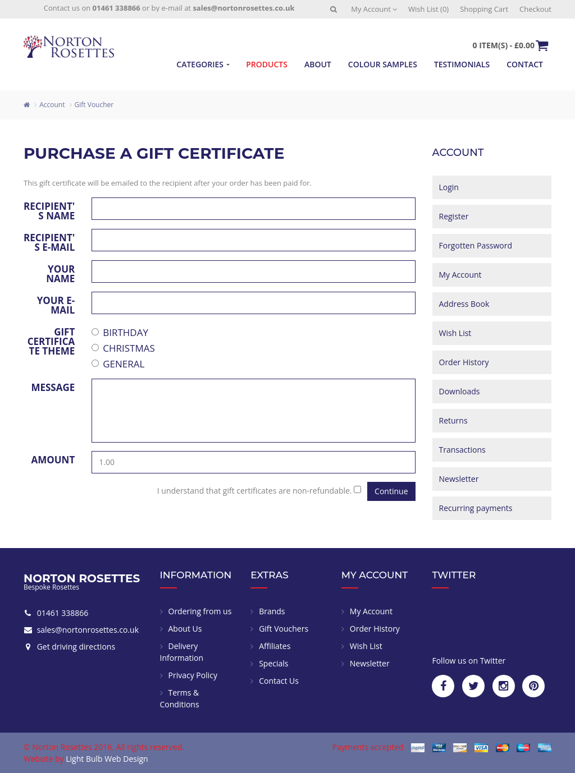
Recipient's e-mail (49, 241)
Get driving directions (75, 646)
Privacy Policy (192, 675)
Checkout (535, 9)
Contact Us (279, 680)
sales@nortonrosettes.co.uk (243, 8)
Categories (199, 64)
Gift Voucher (94, 104)
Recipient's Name (49, 210)
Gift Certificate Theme (51, 340)
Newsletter (459, 478)
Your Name (60, 273)
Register (454, 216)
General (118, 364)
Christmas (123, 348)
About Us (185, 628)
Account (52, 104)
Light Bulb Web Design (107, 758)
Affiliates (274, 646)
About (317, 64)
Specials (273, 663)
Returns (453, 420)
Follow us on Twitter (468, 660)
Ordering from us (200, 611)
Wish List (455, 333)
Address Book (464, 303)
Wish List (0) (428, 9)
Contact (524, 64)
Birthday (120, 332)
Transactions (462, 449)
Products (267, 64)
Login (449, 187)
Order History (464, 362)
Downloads (459, 391)
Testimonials (462, 64)
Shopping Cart (484, 9)
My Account (374, 9)
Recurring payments (476, 508)
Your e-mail (56, 304)
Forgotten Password (476, 245)
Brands (272, 611)
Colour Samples (382, 64)
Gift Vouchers (283, 628)
